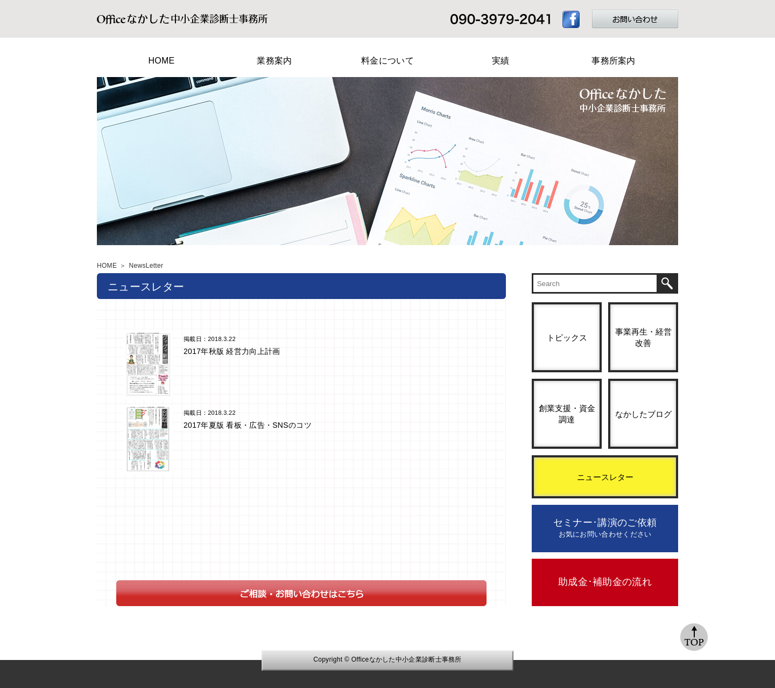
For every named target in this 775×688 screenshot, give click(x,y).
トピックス (567, 337)
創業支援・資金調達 (567, 414)
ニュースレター (605, 477)
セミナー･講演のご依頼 (605, 527)
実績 (501, 60)
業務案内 (274, 60)
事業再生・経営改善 (643, 337)
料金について (387, 60)
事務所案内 (613, 60)
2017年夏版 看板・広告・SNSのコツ (248, 425)
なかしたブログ (643, 414)
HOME (161, 60)
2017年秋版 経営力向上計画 (232, 351)
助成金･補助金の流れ (605, 581)
